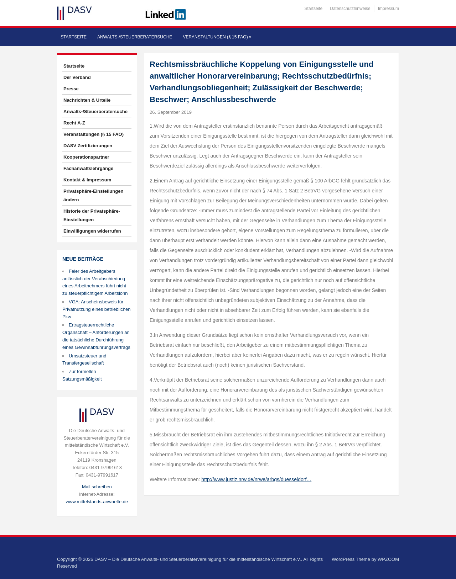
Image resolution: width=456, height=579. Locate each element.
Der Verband (77, 77)
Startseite (314, 8)
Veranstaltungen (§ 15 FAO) (217, 36)
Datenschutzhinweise (350, 8)
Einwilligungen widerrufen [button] (92, 231)
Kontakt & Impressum (87, 179)
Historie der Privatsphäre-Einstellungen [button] (91, 215)
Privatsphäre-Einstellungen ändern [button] (93, 195)
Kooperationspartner (86, 157)
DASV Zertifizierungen (87, 145)
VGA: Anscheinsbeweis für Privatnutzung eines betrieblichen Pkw (96, 309)
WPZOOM (388, 559)
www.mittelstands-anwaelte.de (97, 501)
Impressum (388, 8)
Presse (71, 88)
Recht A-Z (74, 123)
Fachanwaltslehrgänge (88, 168)
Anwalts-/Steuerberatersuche (134, 36)
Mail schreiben (97, 486)
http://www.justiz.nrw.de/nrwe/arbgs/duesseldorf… (256, 479)
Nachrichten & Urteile (86, 100)
